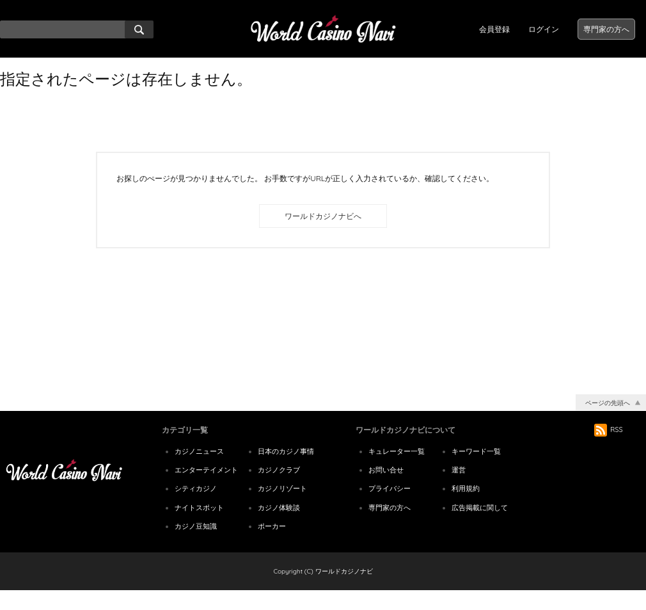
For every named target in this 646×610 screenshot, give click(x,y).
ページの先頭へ (607, 422)
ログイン (543, 29)
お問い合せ (386, 489)
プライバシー (389, 507)
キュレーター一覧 (396, 470)
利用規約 (466, 507)
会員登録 (494, 29)
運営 (459, 489)
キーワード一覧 (476, 470)
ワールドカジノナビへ (323, 216)
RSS (608, 448)
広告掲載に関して (480, 526)
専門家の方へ (606, 29)
